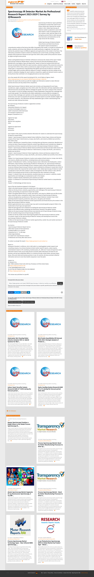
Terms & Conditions (58, 572)
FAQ (42, 572)
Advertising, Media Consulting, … (20, 334)
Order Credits (67, 3)
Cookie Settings (84, 572)
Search (82, 1)
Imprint (57, 1)
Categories (49, 3)
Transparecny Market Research (44, 440)
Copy (60, 283)
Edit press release (28, 302)
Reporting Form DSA (76, 572)
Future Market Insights (12, 490)
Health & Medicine (17, 488)
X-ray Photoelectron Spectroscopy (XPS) (46, 539)
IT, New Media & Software (18, 537)
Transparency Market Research (44, 490)
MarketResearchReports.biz (14, 539)
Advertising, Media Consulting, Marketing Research (30, 19)
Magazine (78, 3)
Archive (73, 3)
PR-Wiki (52, 1)
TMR (9, 420)
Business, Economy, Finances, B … (20, 418)
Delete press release (15, 302)
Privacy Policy (50, 572)
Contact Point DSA (67, 572)
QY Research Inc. (19, 21)
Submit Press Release (58, 3)
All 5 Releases (11, 411)
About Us (84, 3)
